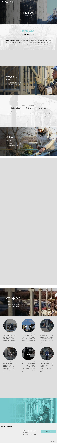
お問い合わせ (48, 431)
